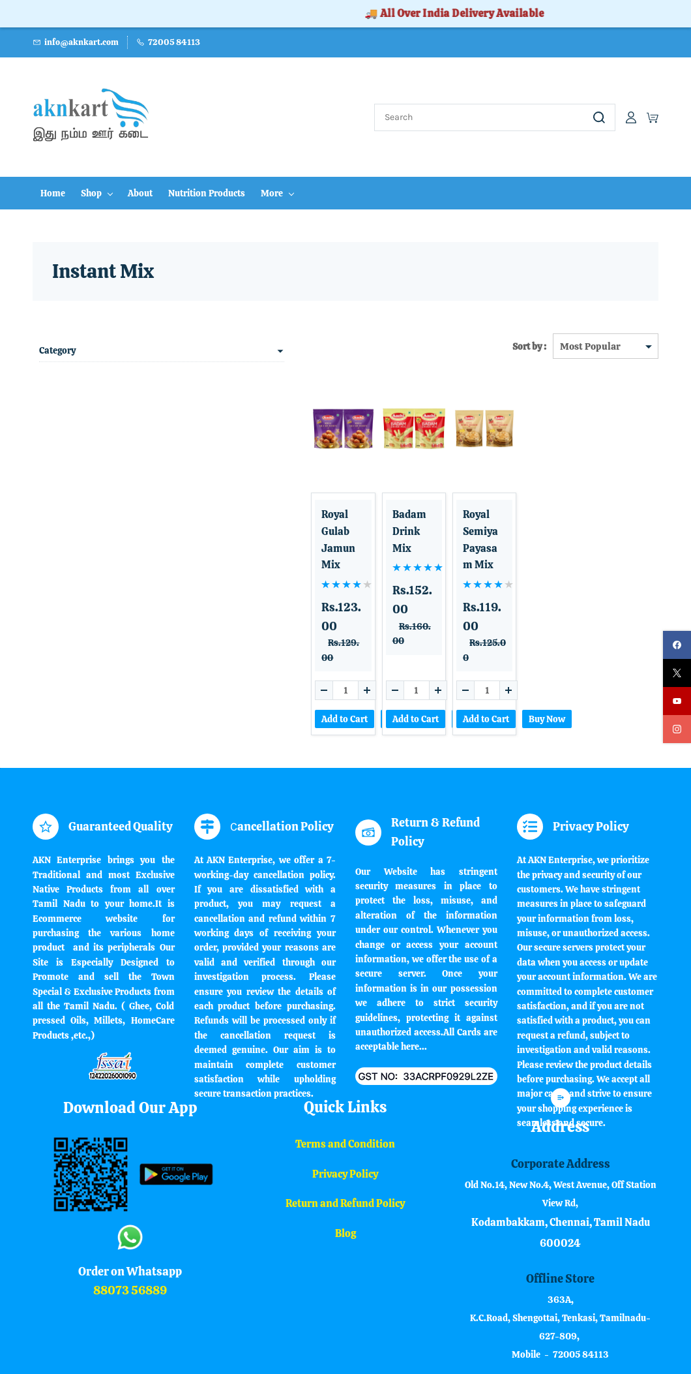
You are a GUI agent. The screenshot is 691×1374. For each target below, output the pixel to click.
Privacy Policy (345, 1104)
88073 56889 (130, 1220)
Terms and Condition (345, 1074)
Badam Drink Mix (338, 503)
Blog (345, 1163)
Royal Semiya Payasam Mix (431, 511)
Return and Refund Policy (345, 1134)
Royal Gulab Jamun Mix (243, 503)
